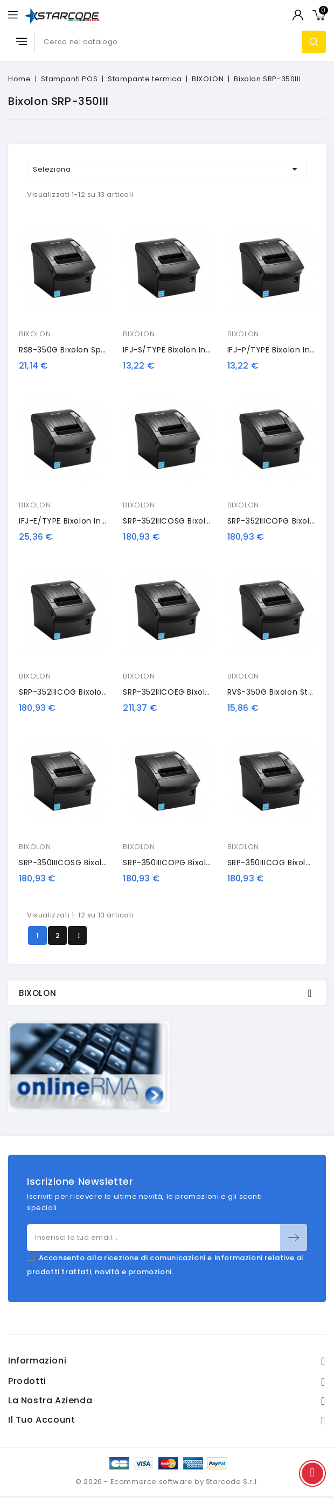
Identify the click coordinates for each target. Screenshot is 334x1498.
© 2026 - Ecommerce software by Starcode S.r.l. (167, 1481)
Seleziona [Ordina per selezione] (167, 168)
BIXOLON (35, 334)
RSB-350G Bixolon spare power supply (94, 349)
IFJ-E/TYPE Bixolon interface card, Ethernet (106, 520)
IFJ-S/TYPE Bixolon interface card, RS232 (204, 349)
